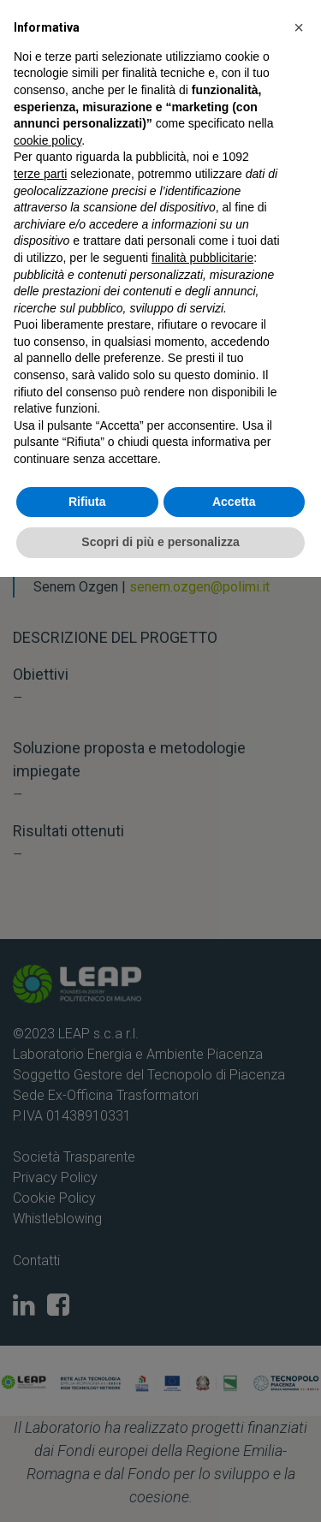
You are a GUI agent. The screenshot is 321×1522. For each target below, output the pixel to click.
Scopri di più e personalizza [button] (160, 542)
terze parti (40, 174)
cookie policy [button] (47, 140)
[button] (298, 27)
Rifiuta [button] (87, 501)
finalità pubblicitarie (202, 258)
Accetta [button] (234, 501)
